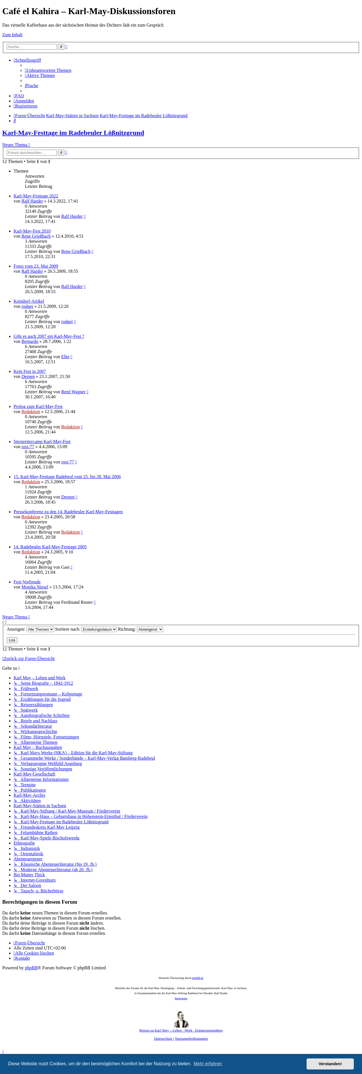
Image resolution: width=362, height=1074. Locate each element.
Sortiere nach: (86, 629)
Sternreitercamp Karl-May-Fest (42, 441)
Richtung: (140, 629)
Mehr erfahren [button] (207, 1063)
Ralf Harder (32, 201)
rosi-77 (27, 446)
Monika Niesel (34, 587)
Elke (65, 356)
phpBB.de (197, 978)
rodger (27, 306)
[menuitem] (48, 70)
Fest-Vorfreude (27, 581)
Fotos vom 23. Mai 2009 (36, 266)
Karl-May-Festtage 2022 (36, 196)
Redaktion (30, 411)
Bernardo (29, 341)
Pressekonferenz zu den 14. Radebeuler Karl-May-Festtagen (68, 511)
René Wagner (73, 391)
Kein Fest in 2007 (30, 371)
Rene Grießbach (36, 236)
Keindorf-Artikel (29, 301)
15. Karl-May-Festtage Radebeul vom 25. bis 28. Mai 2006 (67, 476)
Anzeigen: (30, 629)
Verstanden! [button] (330, 1064)
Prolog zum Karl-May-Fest (38, 406)
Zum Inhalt (12, 34)
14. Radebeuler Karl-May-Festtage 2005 (50, 546)
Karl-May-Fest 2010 (32, 231)
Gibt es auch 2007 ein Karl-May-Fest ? (49, 336)
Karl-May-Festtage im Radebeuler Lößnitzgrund (73, 132)
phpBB (31, 967)
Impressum (181, 998)
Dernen (28, 376)
